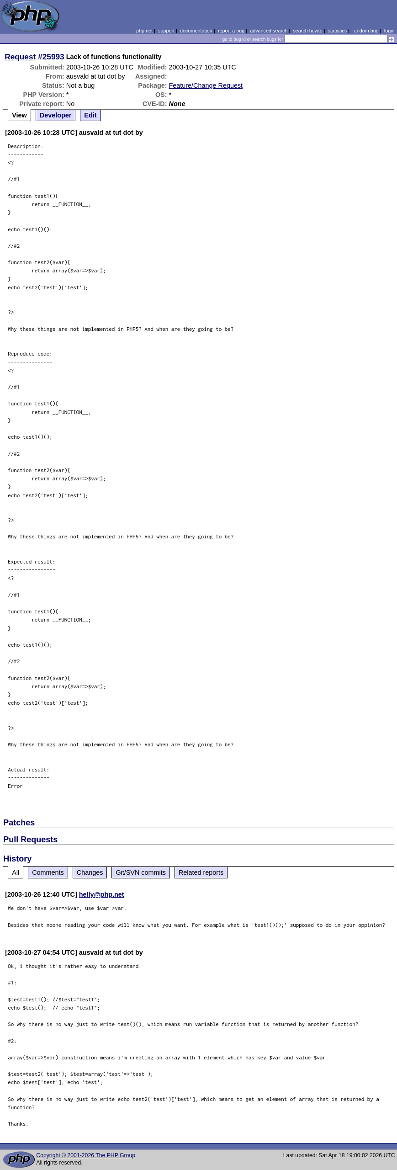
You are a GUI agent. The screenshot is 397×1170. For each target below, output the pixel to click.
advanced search (268, 30)
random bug (365, 30)
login (389, 30)
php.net (144, 30)
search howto (307, 30)
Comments (48, 872)
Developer (56, 115)
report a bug (231, 30)
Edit (90, 115)
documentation (196, 30)
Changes (90, 872)
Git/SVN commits (141, 872)
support (166, 30)
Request (20, 56)
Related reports (201, 872)
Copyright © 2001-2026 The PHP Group (85, 1155)
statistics (337, 30)
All (15, 872)
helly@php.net (101, 894)
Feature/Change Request (206, 85)
